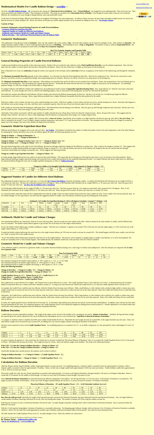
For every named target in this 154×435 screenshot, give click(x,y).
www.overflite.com (142, 4)
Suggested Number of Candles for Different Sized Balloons (23, 31)
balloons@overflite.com (27, 419)
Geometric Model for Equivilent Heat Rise (17, 29)
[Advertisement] (144, 31)
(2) (29, 11)
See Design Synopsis (106, 20)
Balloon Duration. (67, 161)
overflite (61, 6)
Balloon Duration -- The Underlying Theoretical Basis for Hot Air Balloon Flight (30, 35)
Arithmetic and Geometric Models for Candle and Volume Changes (26, 33)
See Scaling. (50, 130)
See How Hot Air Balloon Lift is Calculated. (39, 185)
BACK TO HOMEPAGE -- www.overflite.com (18, 421)
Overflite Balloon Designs (17, 11)
